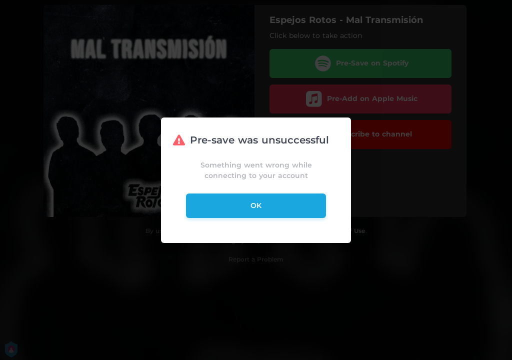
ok (256, 205)
